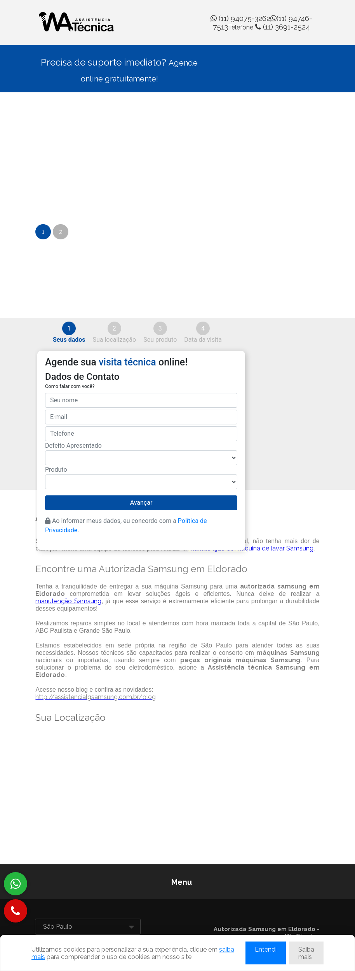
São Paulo (57, 926)
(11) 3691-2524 (269, 27)
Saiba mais (306, 953)
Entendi (266, 949)
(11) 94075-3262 (240, 18)
